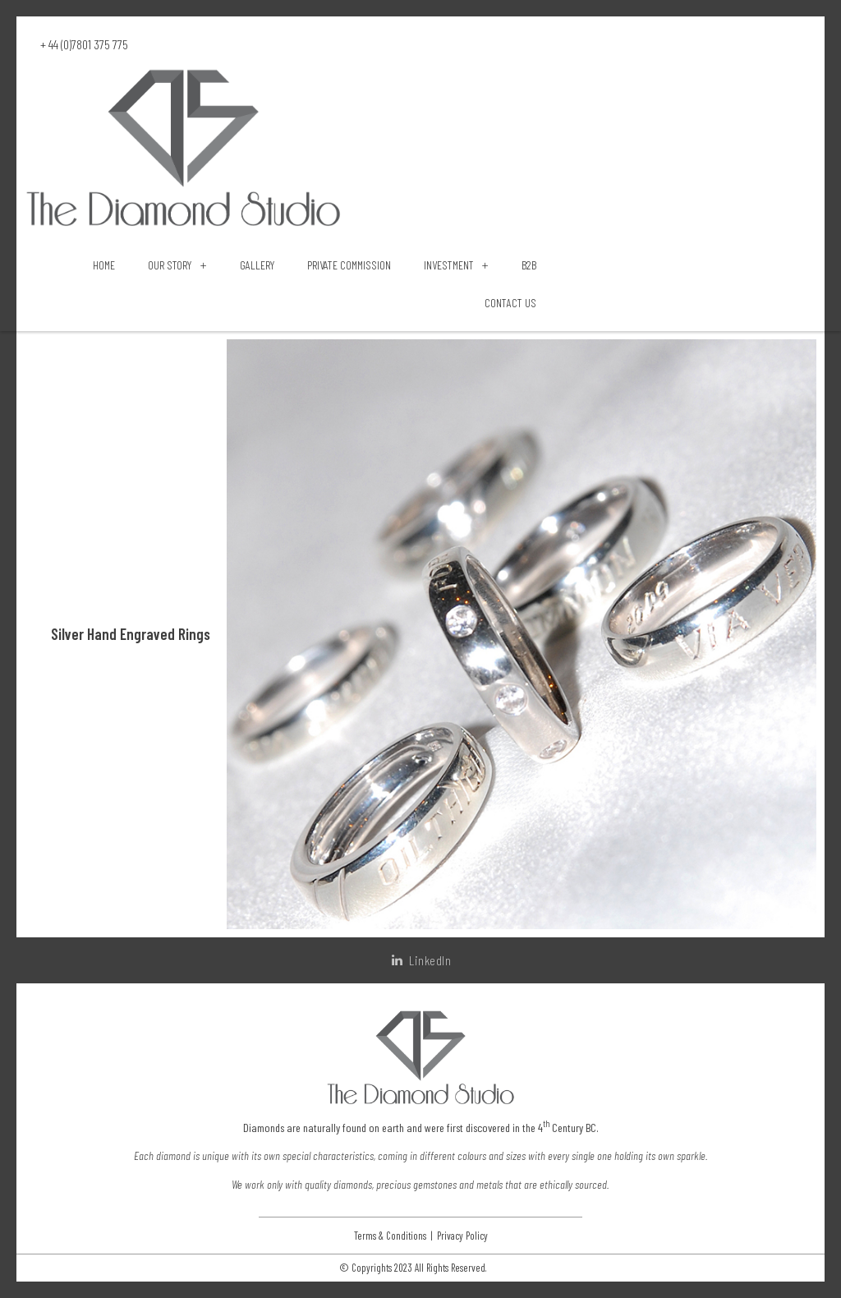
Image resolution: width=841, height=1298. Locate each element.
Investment (456, 265)
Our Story (177, 265)
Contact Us (510, 303)
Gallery (257, 265)
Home (104, 265)
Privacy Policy (462, 1236)
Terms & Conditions (390, 1236)
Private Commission (349, 265)
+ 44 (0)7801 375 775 (84, 44)
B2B (529, 265)
